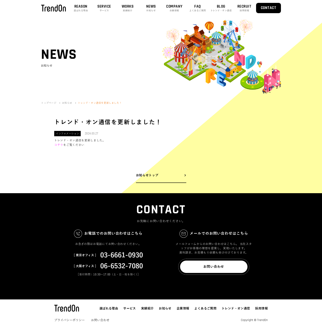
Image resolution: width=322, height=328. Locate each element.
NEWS (150, 8)
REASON (80, 8)
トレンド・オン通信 (236, 308)
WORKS (127, 8)
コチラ (58, 145)
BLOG (221, 8)
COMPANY (174, 8)
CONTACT (268, 7)
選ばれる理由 (108, 308)
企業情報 (183, 308)
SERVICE (104, 8)
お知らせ (165, 308)
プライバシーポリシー (69, 320)
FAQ (197, 8)
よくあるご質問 (205, 308)
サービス (129, 308)
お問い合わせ (213, 267)
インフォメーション (67, 133)
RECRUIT (244, 8)
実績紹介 (147, 308)
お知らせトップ (147, 175)
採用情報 (261, 308)
